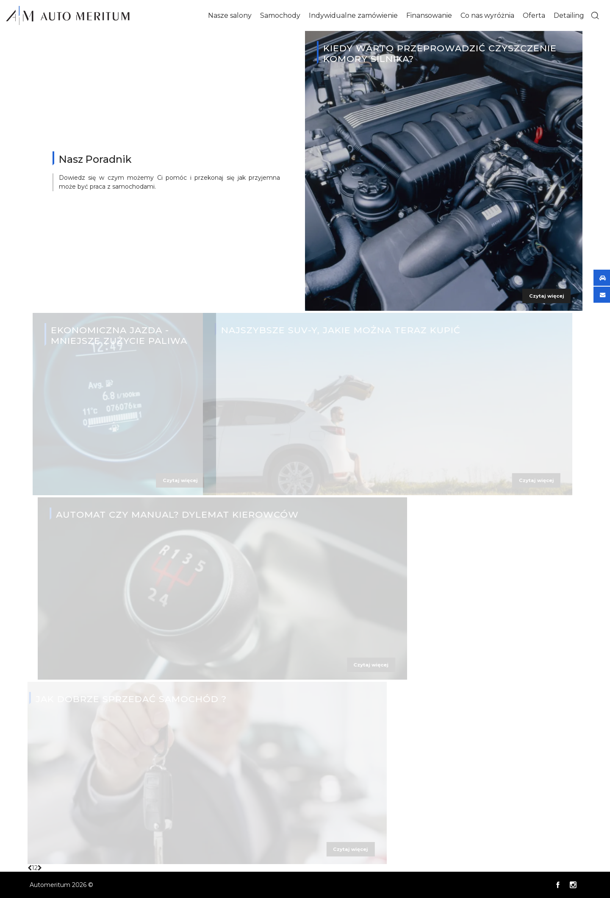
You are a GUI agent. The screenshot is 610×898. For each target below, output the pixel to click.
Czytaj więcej (546, 296)
